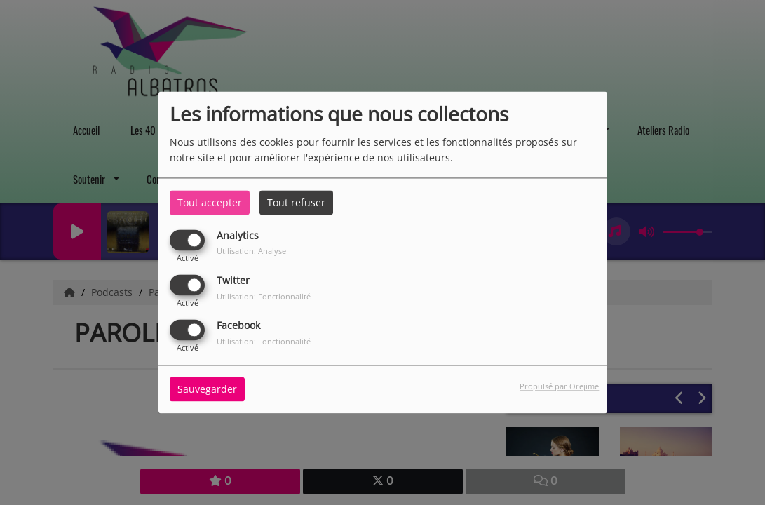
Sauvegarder (207, 389)
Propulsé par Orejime (559, 387)
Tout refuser (296, 202)
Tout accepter (209, 202)
